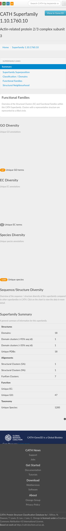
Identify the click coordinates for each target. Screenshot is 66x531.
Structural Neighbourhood (16, 85)
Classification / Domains (15, 76)
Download (33, 480)
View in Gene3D (55, 13)
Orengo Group (33, 500)
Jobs (33, 459)
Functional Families (12, 80)
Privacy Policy (33, 504)
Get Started (33, 465)
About (33, 495)
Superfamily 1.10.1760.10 (25, 47)
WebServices (33, 484)
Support (33, 454)
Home (6, 47)
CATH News (33, 450)
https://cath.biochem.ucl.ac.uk (30, 525)
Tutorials (33, 474)
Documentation (33, 470)
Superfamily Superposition (16, 72)
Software (33, 489)
